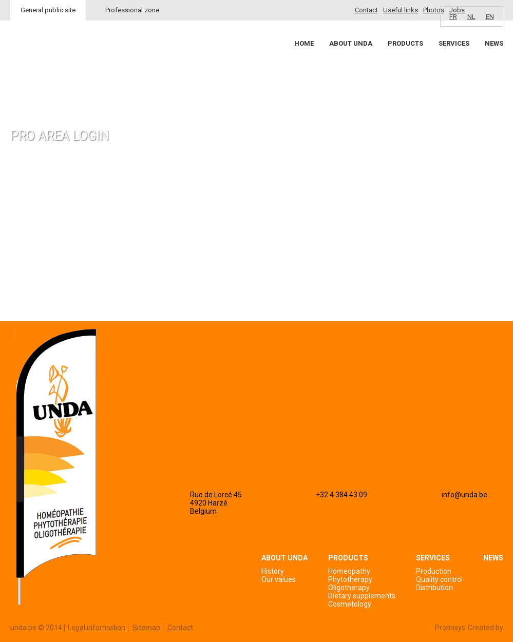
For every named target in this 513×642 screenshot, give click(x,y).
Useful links (400, 10)
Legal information (96, 628)
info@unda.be (464, 495)
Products (405, 43)
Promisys (450, 628)
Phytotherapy (350, 579)
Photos (433, 10)
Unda (49, 62)
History (272, 571)
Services (454, 43)
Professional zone (132, 10)
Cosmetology (349, 604)
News (494, 43)
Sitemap (146, 628)
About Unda (350, 43)
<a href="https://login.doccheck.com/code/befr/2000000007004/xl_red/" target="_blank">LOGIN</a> (130, 236)
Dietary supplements (361, 596)
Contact (366, 10)
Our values (278, 579)
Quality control (439, 579)
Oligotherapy (349, 587)
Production (433, 571)
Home (304, 43)
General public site (48, 10)
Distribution (434, 587)
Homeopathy (349, 571)
